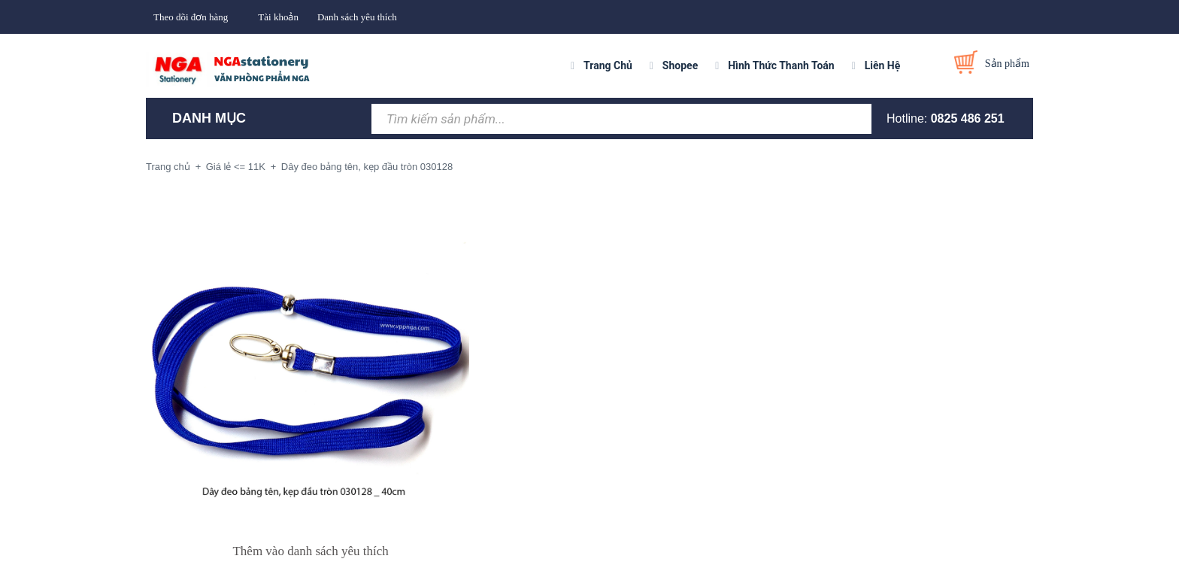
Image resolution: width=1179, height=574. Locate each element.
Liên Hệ (883, 65)
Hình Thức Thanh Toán (781, 65)
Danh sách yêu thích (357, 17)
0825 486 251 (968, 118)
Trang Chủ (607, 65)
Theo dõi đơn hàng (190, 17)
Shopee (680, 65)
